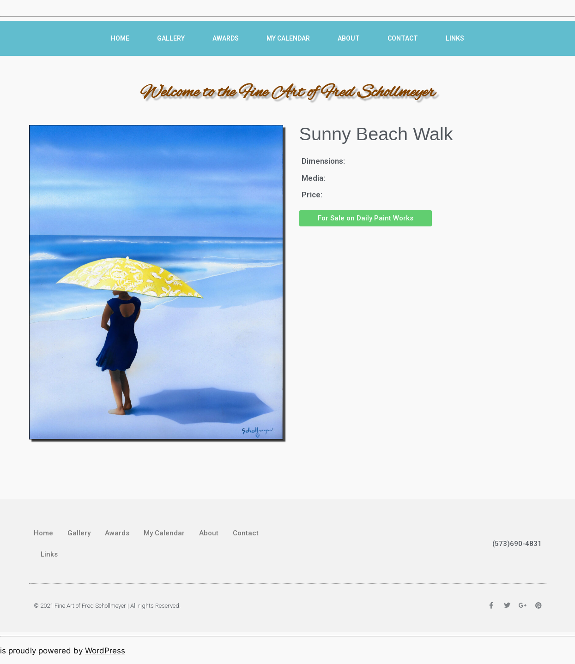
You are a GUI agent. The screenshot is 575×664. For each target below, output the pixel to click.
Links (455, 38)
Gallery (171, 38)
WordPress (105, 650)
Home (120, 38)
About (349, 38)
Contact (402, 38)
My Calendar (288, 38)
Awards (225, 38)
